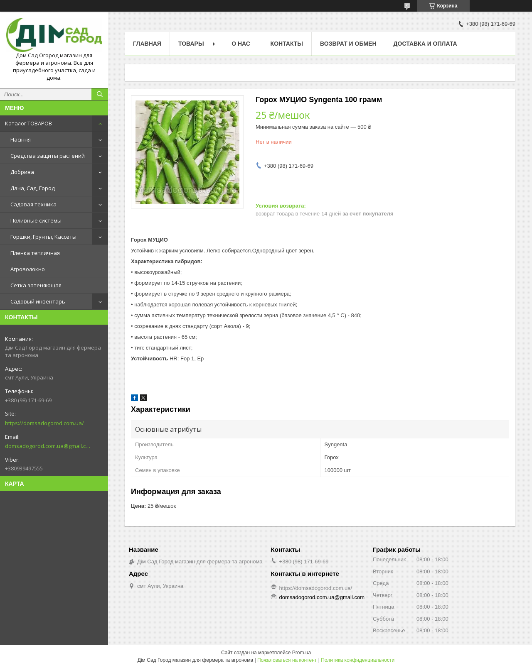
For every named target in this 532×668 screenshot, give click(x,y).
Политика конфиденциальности (357, 660)
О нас (241, 43)
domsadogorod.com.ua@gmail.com (47, 446)
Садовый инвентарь (37, 301)
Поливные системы (36, 220)
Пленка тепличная (35, 253)
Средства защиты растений (47, 155)
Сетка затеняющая (36, 285)
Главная (147, 43)
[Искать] (99, 94)
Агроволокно (27, 269)
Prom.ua (301, 653)
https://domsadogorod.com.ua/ (44, 423)
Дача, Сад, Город (32, 188)
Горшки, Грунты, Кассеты (43, 236)
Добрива (22, 172)
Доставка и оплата (425, 43)
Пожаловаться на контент (287, 660)
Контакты (287, 43)
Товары (191, 43)
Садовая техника (33, 204)
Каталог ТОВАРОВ (28, 123)
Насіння (20, 139)
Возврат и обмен (348, 43)
